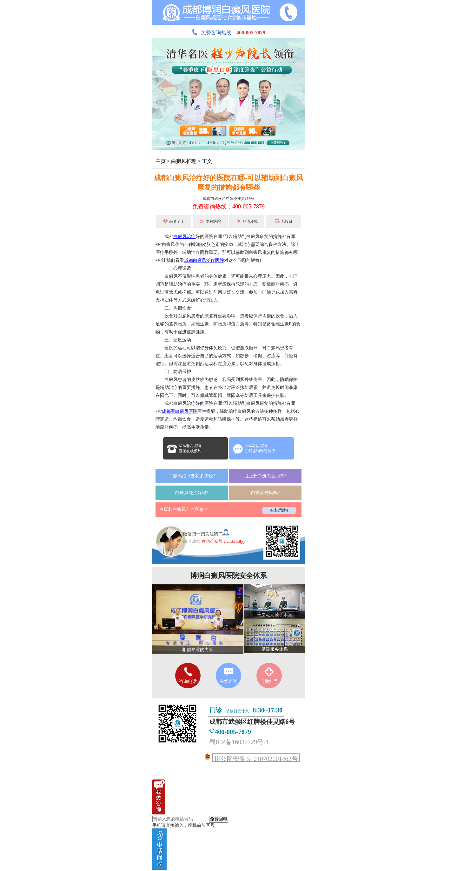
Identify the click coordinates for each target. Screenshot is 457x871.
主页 (161, 161)
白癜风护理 (183, 161)
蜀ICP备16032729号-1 (239, 741)
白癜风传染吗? (265, 492)
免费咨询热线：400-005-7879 (228, 206)
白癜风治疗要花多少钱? (192, 475)
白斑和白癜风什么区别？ (183, 509)
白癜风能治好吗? (191, 492)
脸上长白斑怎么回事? (265, 475)
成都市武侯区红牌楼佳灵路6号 (228, 198)
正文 (207, 161)
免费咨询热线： (228, 32)
